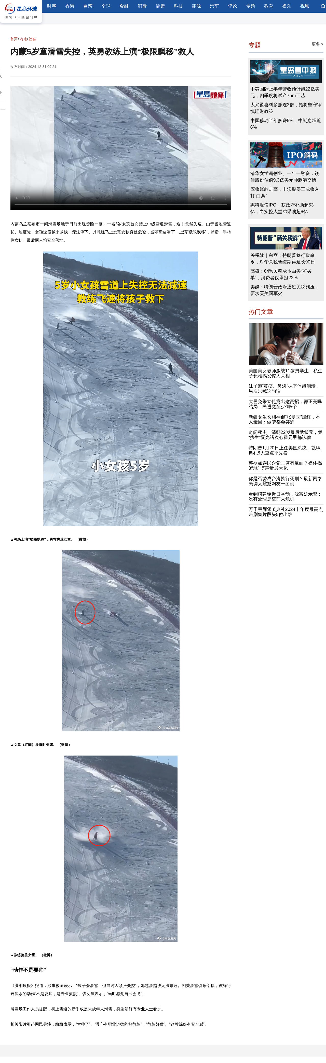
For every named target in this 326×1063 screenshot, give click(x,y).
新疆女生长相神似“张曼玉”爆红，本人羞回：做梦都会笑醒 (284, 420)
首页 (14, 39)
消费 (142, 6)
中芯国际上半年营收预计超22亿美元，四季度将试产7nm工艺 (285, 92)
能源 (196, 6)
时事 (51, 6)
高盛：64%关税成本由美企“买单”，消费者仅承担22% (280, 274)
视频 (304, 6)
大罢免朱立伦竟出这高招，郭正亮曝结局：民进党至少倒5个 (285, 404)
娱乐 (286, 6)
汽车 (214, 6)
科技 (178, 6)
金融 (124, 6)
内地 (23, 39)
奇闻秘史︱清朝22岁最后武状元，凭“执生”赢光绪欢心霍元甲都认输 (285, 435)
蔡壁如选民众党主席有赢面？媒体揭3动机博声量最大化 (285, 466)
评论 (232, 6)
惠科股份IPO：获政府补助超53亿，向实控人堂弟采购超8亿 (282, 208)
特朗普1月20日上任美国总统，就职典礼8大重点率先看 (284, 450)
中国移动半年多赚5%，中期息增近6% (285, 124)
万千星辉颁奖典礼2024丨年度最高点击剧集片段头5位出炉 (286, 512)
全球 (106, 6)
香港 (69, 6)
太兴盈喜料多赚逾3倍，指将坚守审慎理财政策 (286, 108)
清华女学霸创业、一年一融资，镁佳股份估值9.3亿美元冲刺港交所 (284, 177)
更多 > (317, 44)
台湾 (87, 6)
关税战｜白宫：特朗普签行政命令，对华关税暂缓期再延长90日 (282, 258)
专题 (250, 6)
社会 (32, 39)
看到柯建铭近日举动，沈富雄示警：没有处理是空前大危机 (285, 497)
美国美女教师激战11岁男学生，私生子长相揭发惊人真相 (285, 373)
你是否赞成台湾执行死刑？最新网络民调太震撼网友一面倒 (285, 481)
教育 (268, 6)
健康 (160, 6)
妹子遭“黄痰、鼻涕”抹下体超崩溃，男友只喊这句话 (284, 388)
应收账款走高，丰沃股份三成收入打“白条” (284, 192)
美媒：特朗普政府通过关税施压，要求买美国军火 (284, 290)
